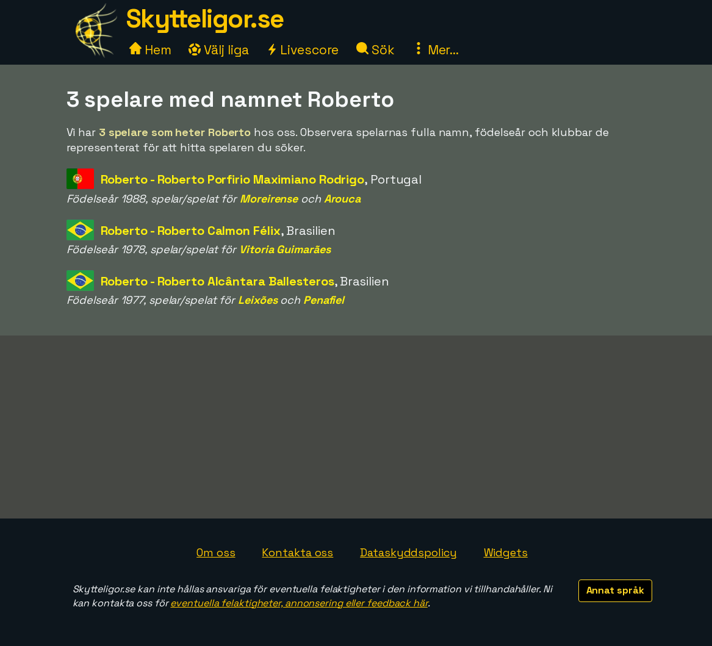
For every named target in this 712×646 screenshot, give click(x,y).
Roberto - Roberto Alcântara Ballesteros (217, 281)
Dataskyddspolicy (408, 552)
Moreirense (269, 199)
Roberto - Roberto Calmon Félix (191, 231)
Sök (375, 49)
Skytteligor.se (205, 18)
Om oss (215, 552)
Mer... (435, 49)
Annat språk (615, 590)
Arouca (342, 199)
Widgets (506, 552)
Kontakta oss (297, 552)
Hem (150, 49)
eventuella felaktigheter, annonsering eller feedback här (298, 603)
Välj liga (218, 49)
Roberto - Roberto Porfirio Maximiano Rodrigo (233, 179)
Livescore (302, 49)
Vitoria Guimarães (284, 249)
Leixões (257, 300)
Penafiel (323, 300)
